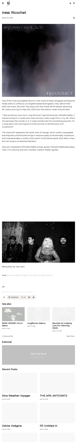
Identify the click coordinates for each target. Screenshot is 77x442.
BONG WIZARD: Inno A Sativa (12, 324)
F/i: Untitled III (48, 425)
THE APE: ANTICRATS (53, 395)
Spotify (21, 275)
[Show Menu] (3, 3)
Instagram (48, 275)
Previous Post (8, 336)
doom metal (5, 292)
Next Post (70, 336)
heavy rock (13, 292)
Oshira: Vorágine (12, 425)
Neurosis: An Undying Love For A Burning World (62, 325)
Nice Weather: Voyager (16, 395)
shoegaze (29, 292)
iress (19, 292)
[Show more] (34, 297)
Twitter (39, 275)
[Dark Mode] (70, 3)
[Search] (74, 3)
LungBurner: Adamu (36, 323)
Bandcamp (12, 275)
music (23, 292)
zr (33, 292)
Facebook (30, 275)
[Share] (74, 18)
